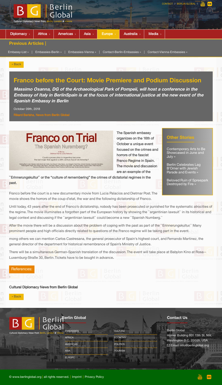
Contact (167, 4)
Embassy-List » (18, 52)
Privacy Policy (94, 377)
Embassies (72, 331)
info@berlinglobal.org (194, 345)
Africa (42, 34)
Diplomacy (18, 34)
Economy (120, 338)
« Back (16, 64)
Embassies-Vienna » (82, 52)
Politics (119, 344)
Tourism (119, 351)
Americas (65, 34)
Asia (87, 34)
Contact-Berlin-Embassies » (122, 52)
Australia (130, 34)
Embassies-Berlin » (48, 52)
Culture (119, 331)
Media (153, 34)
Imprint (77, 377)
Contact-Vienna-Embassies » (167, 52)
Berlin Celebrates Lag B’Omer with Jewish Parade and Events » (184, 168)
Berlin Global (186, 4)
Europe (107, 34)
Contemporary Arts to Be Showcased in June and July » (186, 153)
